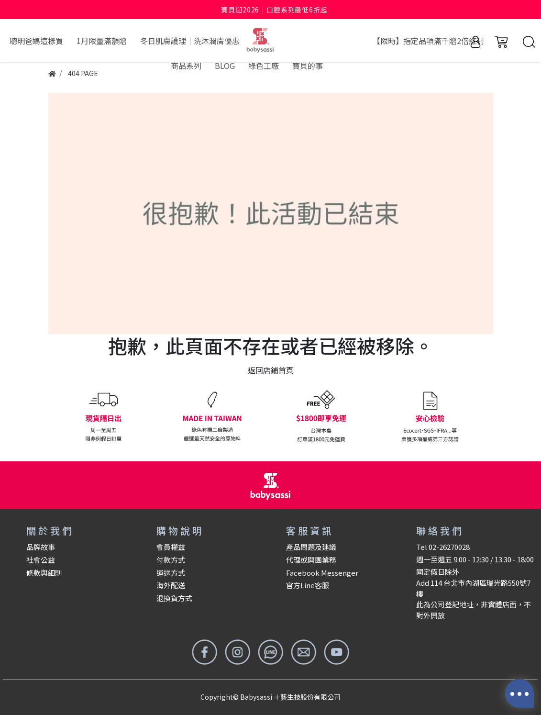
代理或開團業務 (311, 560)
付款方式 (170, 560)
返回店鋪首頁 (271, 370)
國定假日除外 (437, 572)
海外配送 (170, 585)
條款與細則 (44, 573)
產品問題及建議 (311, 547)
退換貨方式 (174, 598)
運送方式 (170, 573)
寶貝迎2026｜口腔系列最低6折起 (274, 9)
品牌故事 (40, 547)
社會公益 (40, 560)
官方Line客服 (307, 585)
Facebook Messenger (322, 573)
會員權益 (170, 547)
